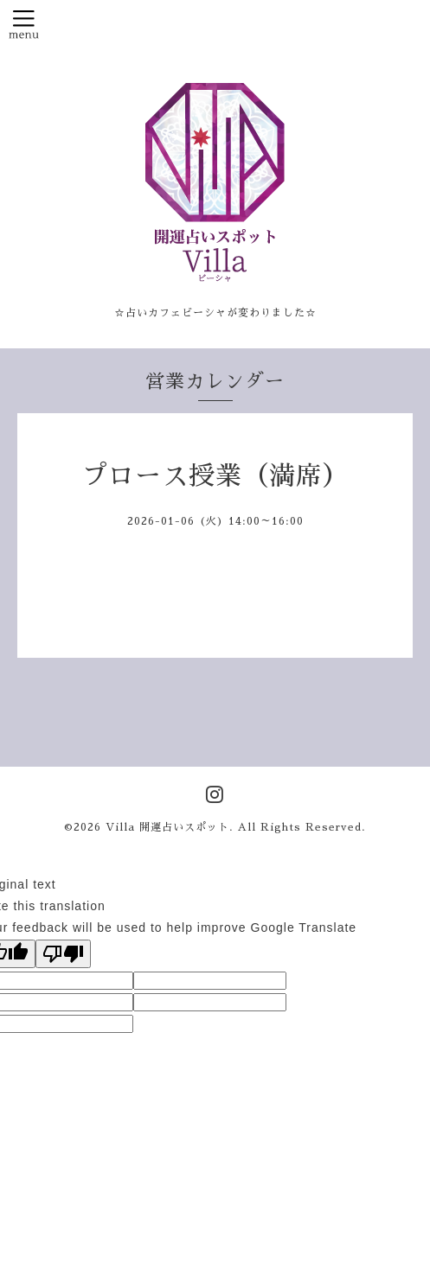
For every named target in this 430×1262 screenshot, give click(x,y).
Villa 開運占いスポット (167, 827)
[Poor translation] (63, 954)
